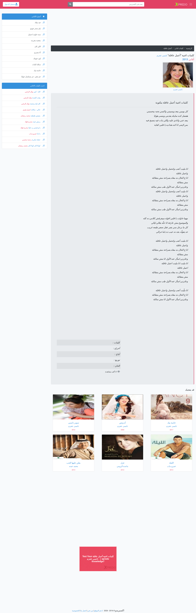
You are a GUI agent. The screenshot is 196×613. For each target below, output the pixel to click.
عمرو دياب (33, 134)
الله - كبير (38, 92)
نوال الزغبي (29, 92)
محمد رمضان (25, 116)
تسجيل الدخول (11, 4)
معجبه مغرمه (37, 40)
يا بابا (40, 134)
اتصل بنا (83, 611)
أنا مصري (39, 52)
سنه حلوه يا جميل (36, 34)
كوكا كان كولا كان (36, 146)
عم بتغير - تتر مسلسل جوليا (32, 77)
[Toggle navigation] (191, 4)
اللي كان (39, 46)
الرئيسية (189, 48)
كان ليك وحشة (37, 104)
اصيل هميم (27, 110)
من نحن (90, 611)
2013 (188, 59)
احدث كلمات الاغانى (37, 86)
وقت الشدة (38, 98)
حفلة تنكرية (38, 140)
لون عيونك (38, 58)
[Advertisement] (122, 27)
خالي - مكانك (37, 110)
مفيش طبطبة (37, 116)
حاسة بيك (39, 70)
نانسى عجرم (162, 55)
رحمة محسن (27, 140)
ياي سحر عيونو (37, 28)
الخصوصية (76, 611)
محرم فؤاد (28, 122)
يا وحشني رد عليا (36, 128)
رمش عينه (38, 122)
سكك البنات (38, 64)
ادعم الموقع (98, 611)
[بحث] (70, 4)
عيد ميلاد (39, 22)
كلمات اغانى (178, 48)
